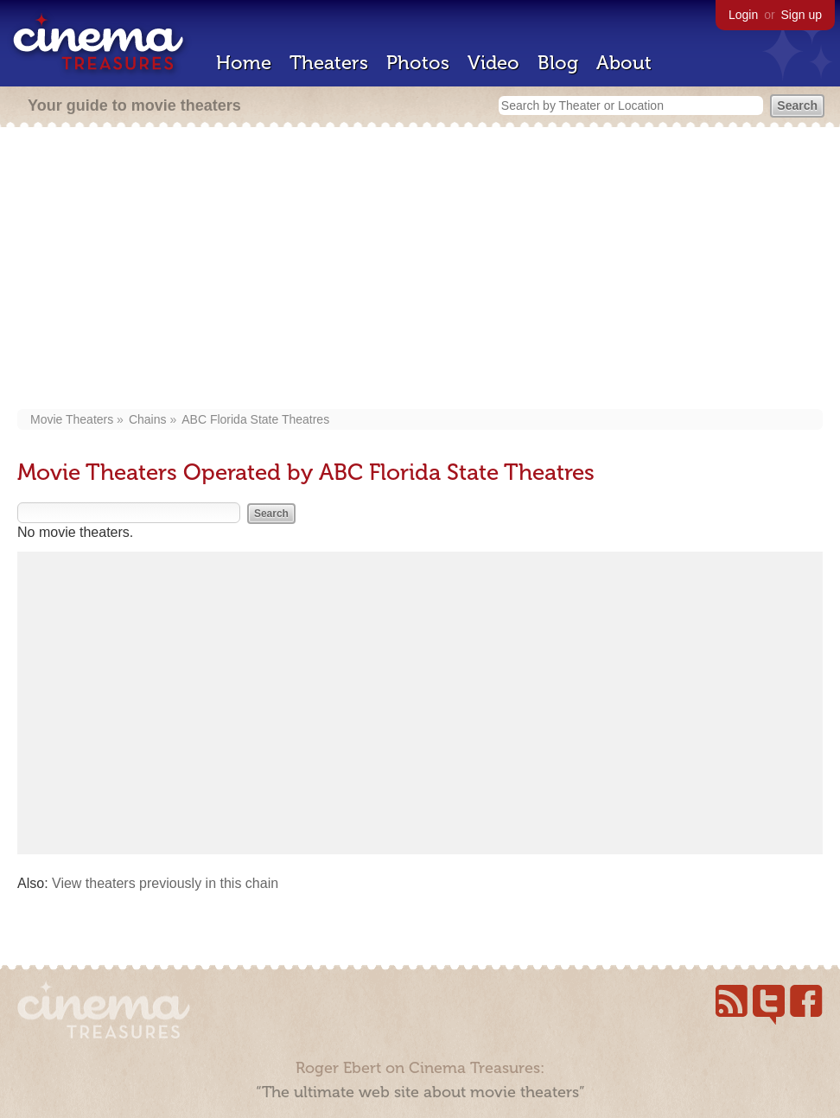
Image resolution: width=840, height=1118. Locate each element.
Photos (417, 62)
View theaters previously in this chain (165, 883)
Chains (148, 419)
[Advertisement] (420, 270)
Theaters (329, 62)
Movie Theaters (71, 419)
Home (243, 62)
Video (493, 62)
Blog (558, 62)
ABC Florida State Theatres (255, 419)
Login (743, 15)
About (624, 62)
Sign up (801, 15)
